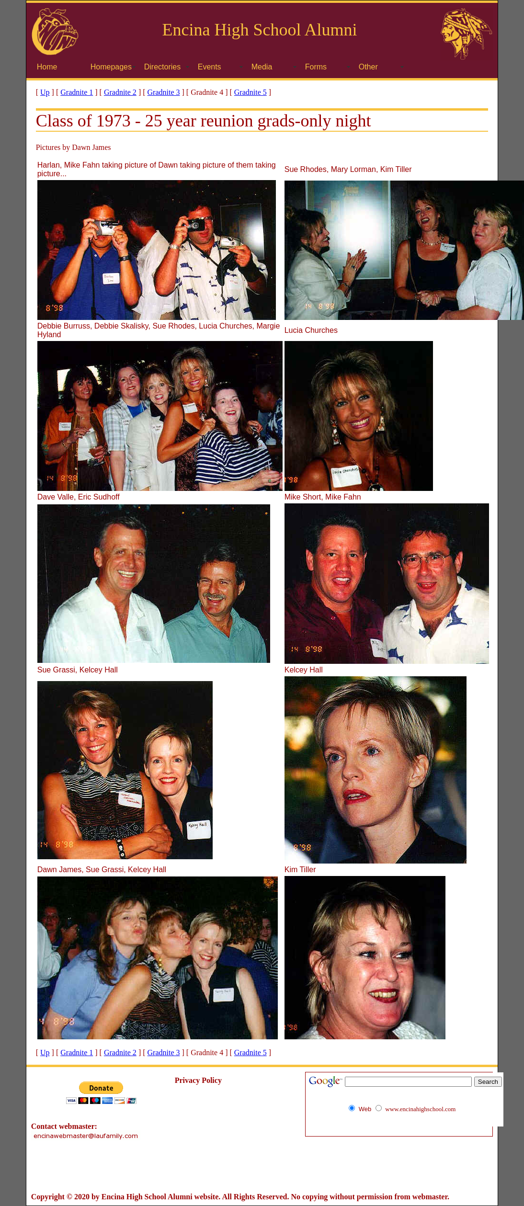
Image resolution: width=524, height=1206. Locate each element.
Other (368, 67)
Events (209, 67)
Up (45, 92)
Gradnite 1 (76, 92)
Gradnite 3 (164, 92)
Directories (162, 67)
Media (262, 67)
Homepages (111, 67)
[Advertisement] (262, 1166)
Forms (316, 67)
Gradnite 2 (120, 92)
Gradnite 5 (250, 92)
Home (47, 67)
